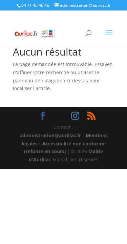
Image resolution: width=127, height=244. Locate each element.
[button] (109, 37)
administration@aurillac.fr (50, 135)
